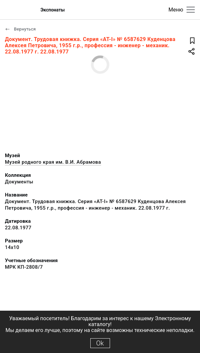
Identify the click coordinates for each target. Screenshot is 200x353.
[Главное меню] (190, 9)
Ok (100, 343)
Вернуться (20, 29)
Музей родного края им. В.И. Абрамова (53, 162)
